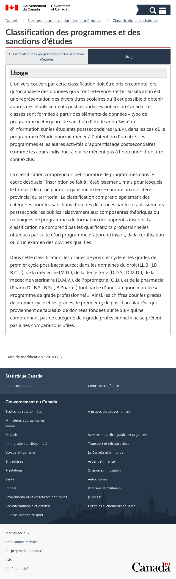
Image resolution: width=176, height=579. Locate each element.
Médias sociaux (17, 533)
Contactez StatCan (19, 385)
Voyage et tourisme (20, 452)
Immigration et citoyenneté (26, 443)
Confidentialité (17, 568)
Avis (9, 560)
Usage (129, 56)
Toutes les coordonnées (24, 411)
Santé (10, 479)
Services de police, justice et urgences (117, 434)
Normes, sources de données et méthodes (65, 20)
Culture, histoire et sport (24, 515)
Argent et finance (101, 461)
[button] (153, 10)
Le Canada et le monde (105, 452)
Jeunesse (95, 497)
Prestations (14, 470)
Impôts (11, 488)
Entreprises (14, 461)
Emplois (12, 434)
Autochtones (97, 479)
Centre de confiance (103, 385)
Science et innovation (104, 470)
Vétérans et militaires (104, 488)
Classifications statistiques (135, 20)
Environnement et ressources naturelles (36, 497)
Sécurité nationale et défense (28, 506)
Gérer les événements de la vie (111, 506)
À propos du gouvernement (109, 411)
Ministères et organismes (25, 420)
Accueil (12, 20)
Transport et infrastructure (108, 443)
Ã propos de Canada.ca (25, 551)
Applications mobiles (22, 542)
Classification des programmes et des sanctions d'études (47, 56)
